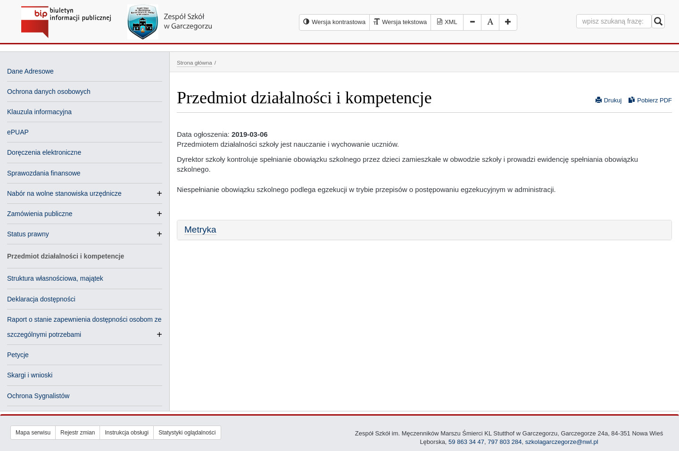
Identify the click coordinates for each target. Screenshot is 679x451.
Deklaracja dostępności (41, 299)
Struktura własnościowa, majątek (55, 278)
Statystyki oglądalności (186, 432)
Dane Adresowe (30, 71)
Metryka (200, 229)
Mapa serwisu (33, 432)
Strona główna (194, 62)
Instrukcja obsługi (127, 432)
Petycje (18, 355)
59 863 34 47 (466, 441)
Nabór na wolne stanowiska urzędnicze (64, 193)
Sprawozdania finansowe (44, 173)
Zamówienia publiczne (40, 213)
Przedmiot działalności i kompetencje (65, 256)
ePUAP (18, 132)
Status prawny (28, 234)
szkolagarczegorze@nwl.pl (561, 441)
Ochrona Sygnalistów (38, 396)
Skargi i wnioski (29, 375)
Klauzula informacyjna (39, 112)
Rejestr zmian (77, 432)
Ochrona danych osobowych (49, 91)
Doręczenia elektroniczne (44, 152)
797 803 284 (505, 441)
